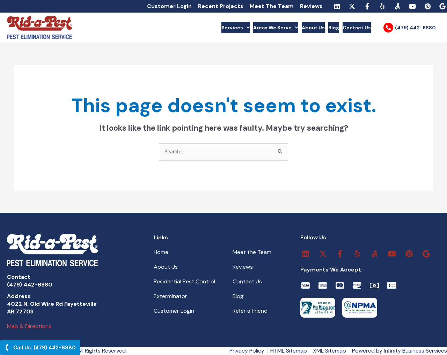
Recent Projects (220, 6)
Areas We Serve (245, 28)
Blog (321, 28)
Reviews (311, 6)
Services (193, 28)
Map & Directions (29, 326)
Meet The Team (272, 6)
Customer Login (169, 6)
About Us (294, 28)
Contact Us (352, 28)
